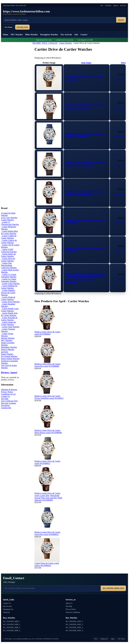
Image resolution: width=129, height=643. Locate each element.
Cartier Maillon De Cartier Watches (9, 287)
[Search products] (59, 20)
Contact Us (5, 396)
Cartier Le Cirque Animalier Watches (8, 275)
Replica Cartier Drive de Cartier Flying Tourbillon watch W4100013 (85, 164)
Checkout (108, 5)
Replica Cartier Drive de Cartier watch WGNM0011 (47, 462)
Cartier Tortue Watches (7, 334)
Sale (76, 34)
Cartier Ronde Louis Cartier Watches (10, 309)
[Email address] (52, 588)
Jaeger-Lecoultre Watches (7, 344)
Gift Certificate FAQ (9, 401)
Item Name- (86, 63)
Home (5, 34)
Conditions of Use (8, 394)
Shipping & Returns (9, 389)
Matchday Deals (22, 27)
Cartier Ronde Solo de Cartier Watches (9, 314)
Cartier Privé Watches (10, 302)
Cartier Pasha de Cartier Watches (8, 298)
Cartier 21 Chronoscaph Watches (10, 223)
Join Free (123, 5)
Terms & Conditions (73, 612)
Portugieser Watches (49, 34)
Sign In (115, 5)
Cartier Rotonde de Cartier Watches (9, 319)
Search (121, 20)
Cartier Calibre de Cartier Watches (9, 237)
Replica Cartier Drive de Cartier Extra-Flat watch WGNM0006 (85, 106)
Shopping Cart (8, 609)
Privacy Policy (71, 609)
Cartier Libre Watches (10, 283)
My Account (7, 606)
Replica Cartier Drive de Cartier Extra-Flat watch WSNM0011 (85, 135)
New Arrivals (66, 34)
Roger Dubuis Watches (10, 359)
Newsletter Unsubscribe (6, 406)
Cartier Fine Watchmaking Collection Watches (9, 265)
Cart (101, 5)
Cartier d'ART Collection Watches (9, 250)
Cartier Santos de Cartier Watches (8, 323)
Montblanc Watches (9, 347)
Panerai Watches (7, 349)
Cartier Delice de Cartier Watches (8, 255)
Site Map (4, 399)
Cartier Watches (65, 43)
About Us (69, 603)
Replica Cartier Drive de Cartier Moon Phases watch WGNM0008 (84, 192)
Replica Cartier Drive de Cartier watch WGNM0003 (47, 333)
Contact (83, 34)
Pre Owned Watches (9, 356)
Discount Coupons (8, 403)
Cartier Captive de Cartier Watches (9, 241)
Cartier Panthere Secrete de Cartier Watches (8, 292)
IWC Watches (17, 34)
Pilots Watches (31, 34)
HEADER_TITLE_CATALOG (45, 43)
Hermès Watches (7, 338)
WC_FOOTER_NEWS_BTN (113, 588)
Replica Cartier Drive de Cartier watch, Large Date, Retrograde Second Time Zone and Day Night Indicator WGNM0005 (85, 277)
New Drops (8, 27)
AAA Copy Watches (9, 218)
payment (4, 352)
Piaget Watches (7, 354)
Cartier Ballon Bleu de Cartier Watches (9, 232)
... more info (119, 79)
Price (123, 63)
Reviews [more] (9, 372)
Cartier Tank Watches (10, 327)
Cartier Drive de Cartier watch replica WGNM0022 (47, 564)
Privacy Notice (7, 392)
